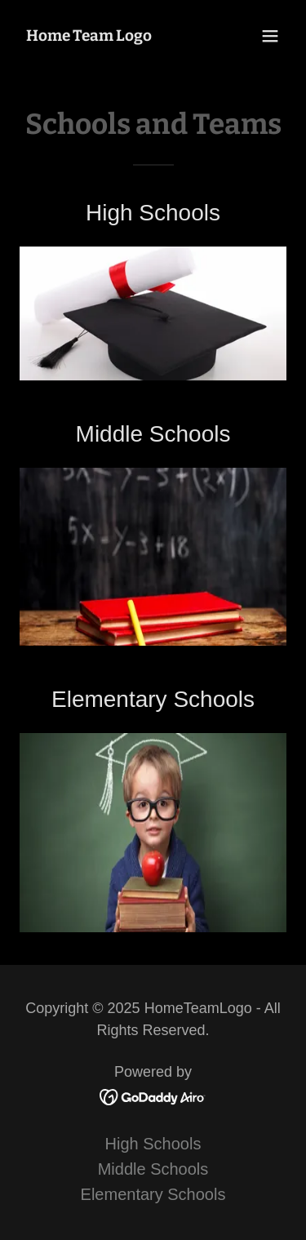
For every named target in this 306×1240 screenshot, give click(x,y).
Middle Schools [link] (153, 1169)
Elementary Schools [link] (153, 1194)
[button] (270, 36)
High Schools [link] (153, 1144)
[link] (89, 35)
